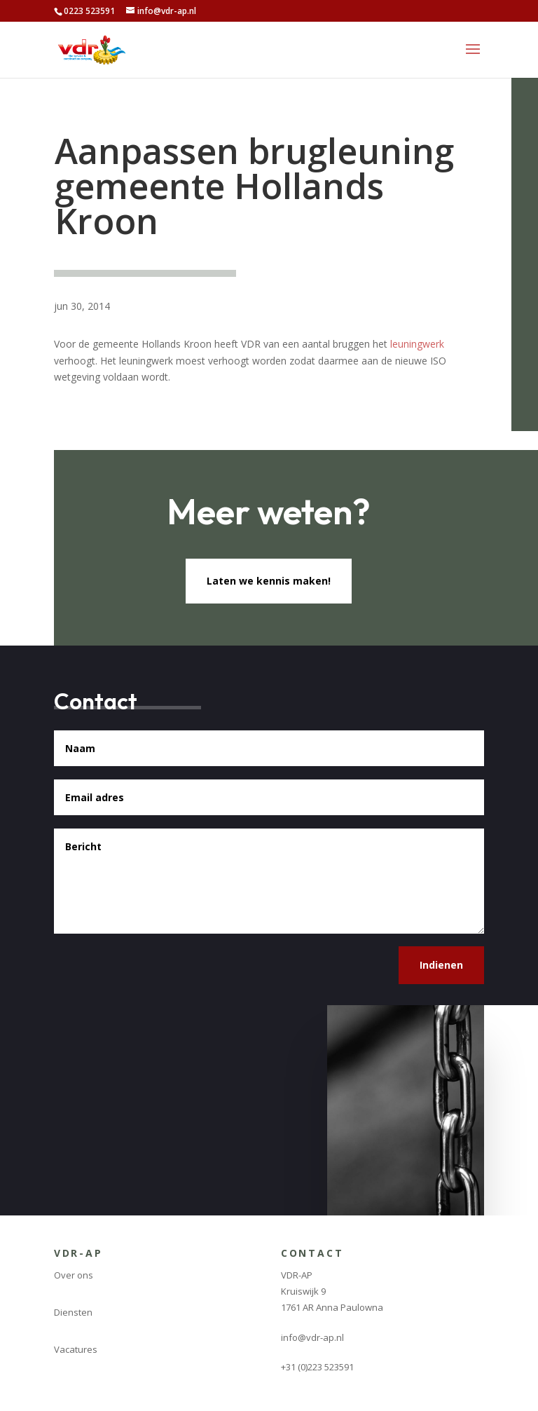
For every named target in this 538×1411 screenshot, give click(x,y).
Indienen (441, 965)
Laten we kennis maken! (269, 580)
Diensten (73, 1312)
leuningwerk (417, 343)
